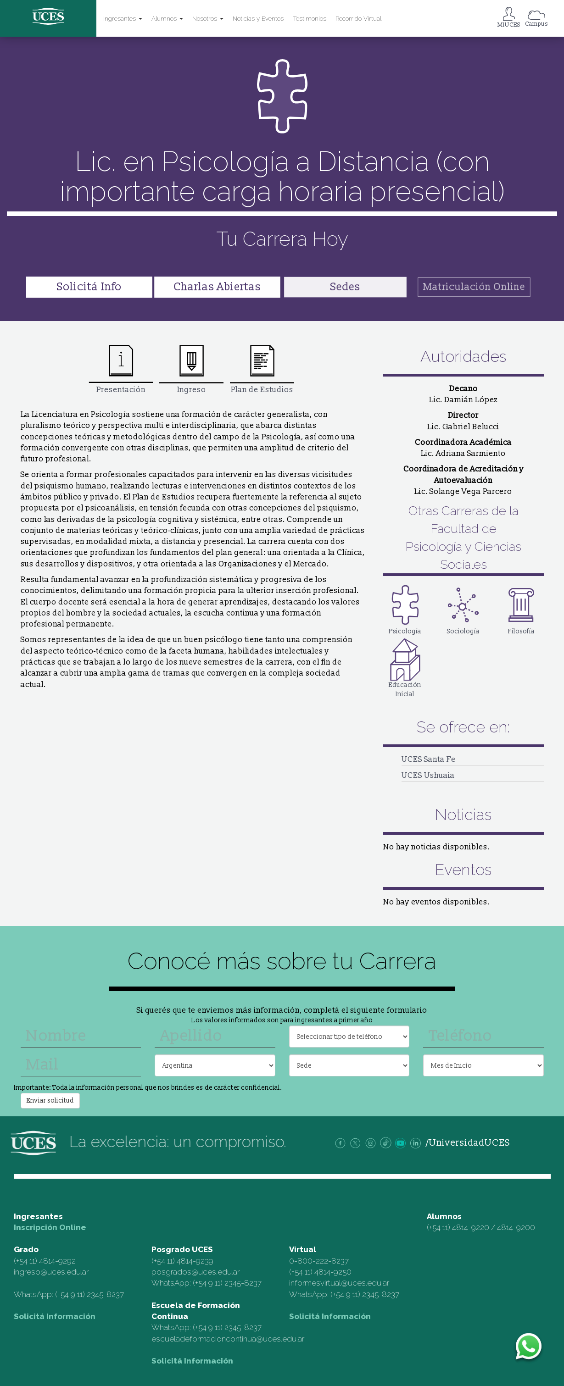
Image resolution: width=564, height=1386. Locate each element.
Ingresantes (122, 18)
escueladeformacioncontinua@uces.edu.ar (227, 1338)
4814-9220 (470, 1227)
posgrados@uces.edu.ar (195, 1271)
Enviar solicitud (50, 1100)
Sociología (463, 609)
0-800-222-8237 (319, 1260)
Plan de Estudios (262, 369)
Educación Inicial (405, 667)
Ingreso (191, 369)
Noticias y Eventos (258, 18)
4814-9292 (57, 1260)
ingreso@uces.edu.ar (51, 1271)
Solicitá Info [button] (89, 286)
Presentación (121, 369)
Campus (536, 24)
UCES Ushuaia (428, 775)
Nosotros (207, 18)
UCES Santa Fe (429, 759)
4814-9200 (516, 1227)
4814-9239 (195, 1260)
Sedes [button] (345, 286)
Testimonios (309, 18)
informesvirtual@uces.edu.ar (339, 1282)
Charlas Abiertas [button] (217, 287)
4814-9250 (333, 1271)
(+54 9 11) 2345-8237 (89, 1294)
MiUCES (508, 24)
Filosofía (521, 609)
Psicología (405, 609)
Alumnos (167, 18)
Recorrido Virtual (358, 18)
